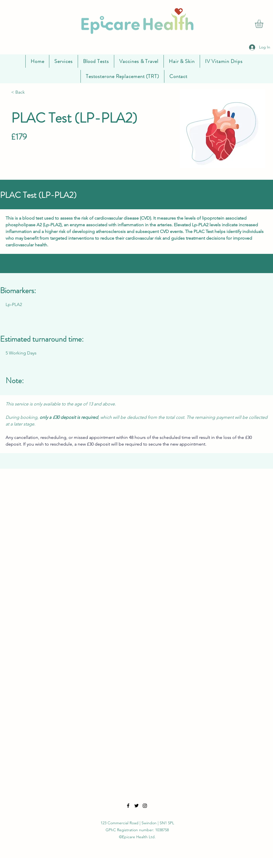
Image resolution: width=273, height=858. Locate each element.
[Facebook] (128, 805)
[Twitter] (136, 805)
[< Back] (29, 92)
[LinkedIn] (145, 805)
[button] (264, 24)
